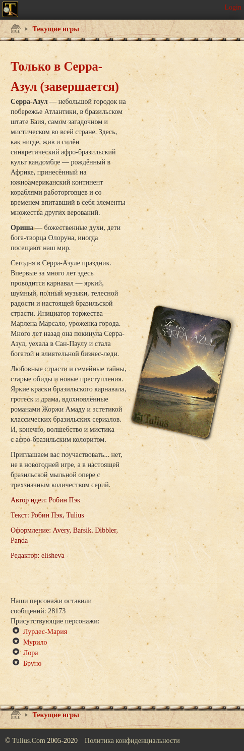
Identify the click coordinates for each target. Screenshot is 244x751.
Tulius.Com (29, 740)
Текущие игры (55, 29)
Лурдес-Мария (45, 632)
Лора (30, 653)
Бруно (32, 663)
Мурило (35, 642)
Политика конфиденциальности (132, 740)
